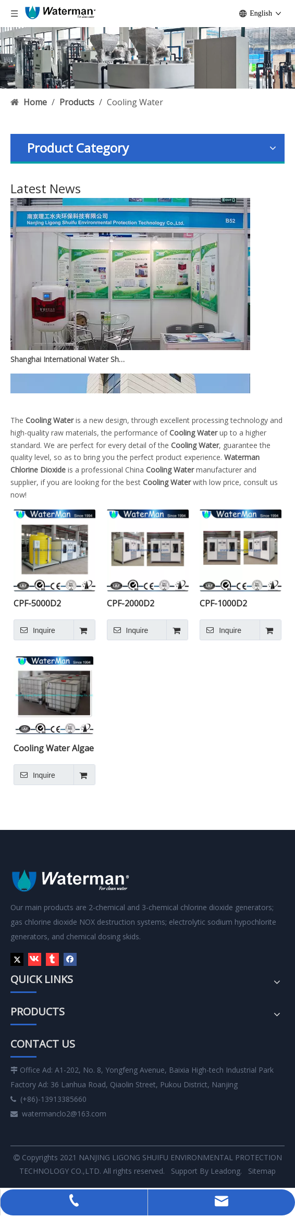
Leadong (224, 1171)
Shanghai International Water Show (69, 361)
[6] (147, 58)
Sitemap (262, 1171)
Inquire (34, 629)
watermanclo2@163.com (64, 1114)
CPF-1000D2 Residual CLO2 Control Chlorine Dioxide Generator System (236, 603)
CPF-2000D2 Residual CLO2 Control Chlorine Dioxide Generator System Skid (143, 603)
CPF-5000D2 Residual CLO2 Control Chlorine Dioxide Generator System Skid (49, 603)
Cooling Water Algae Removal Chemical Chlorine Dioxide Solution (54, 748)
